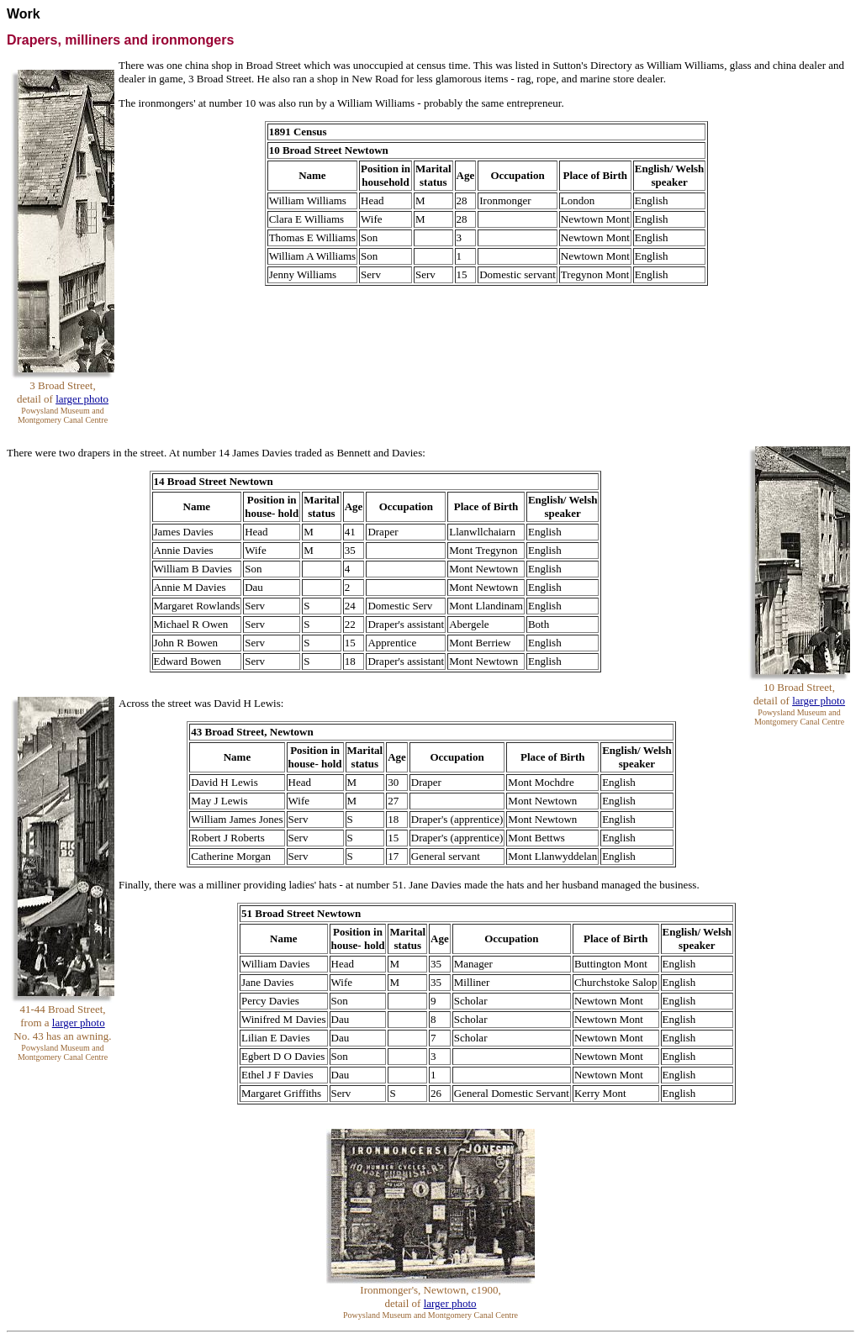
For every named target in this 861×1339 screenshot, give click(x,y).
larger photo (81, 399)
